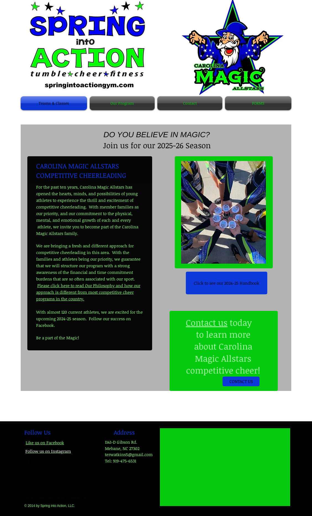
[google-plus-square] (27, 460)
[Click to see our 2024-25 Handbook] (226, 283)
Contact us (207, 322)
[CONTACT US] (241, 381)
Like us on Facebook (45, 442)
